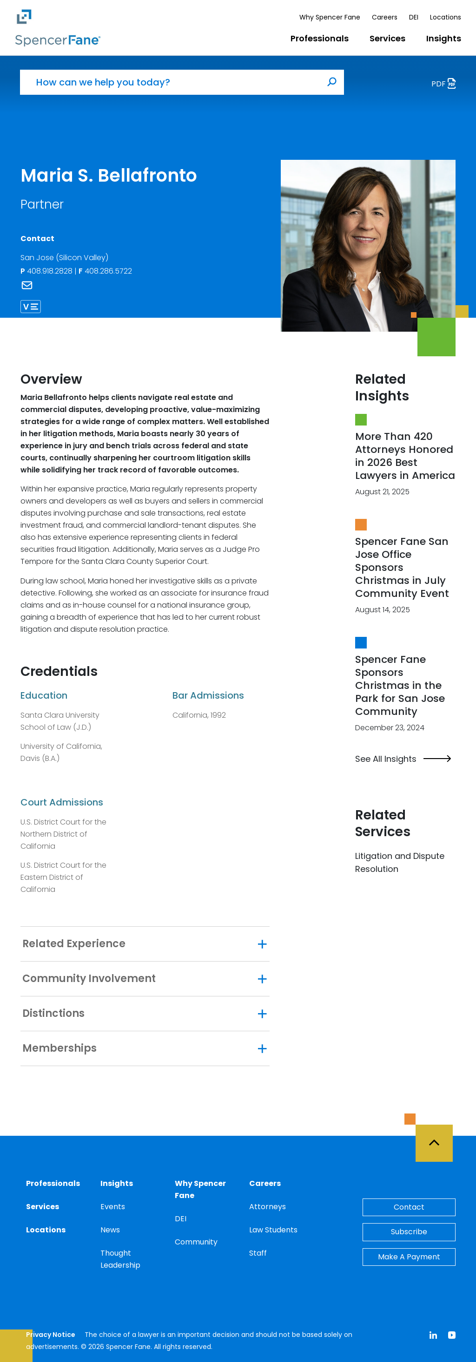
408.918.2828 (47, 271)
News (110, 1229)
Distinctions (53, 1014)
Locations (445, 17)
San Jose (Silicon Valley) (64, 257)
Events (112, 1206)
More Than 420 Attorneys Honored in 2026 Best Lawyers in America (405, 456)
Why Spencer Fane (329, 17)
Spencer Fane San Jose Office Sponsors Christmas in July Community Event (402, 567)
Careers (384, 17)
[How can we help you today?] (170, 82)
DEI (413, 17)
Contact (409, 1207)
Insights (443, 38)
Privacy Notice (50, 1334)
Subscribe (409, 1231)
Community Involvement (89, 979)
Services (387, 38)
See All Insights (403, 759)
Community (196, 1242)
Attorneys (267, 1206)
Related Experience (74, 944)
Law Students (273, 1229)
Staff (258, 1253)
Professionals (320, 38)
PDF (446, 85)
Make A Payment (409, 1256)
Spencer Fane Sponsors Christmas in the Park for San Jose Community (400, 685)
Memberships (59, 1048)
